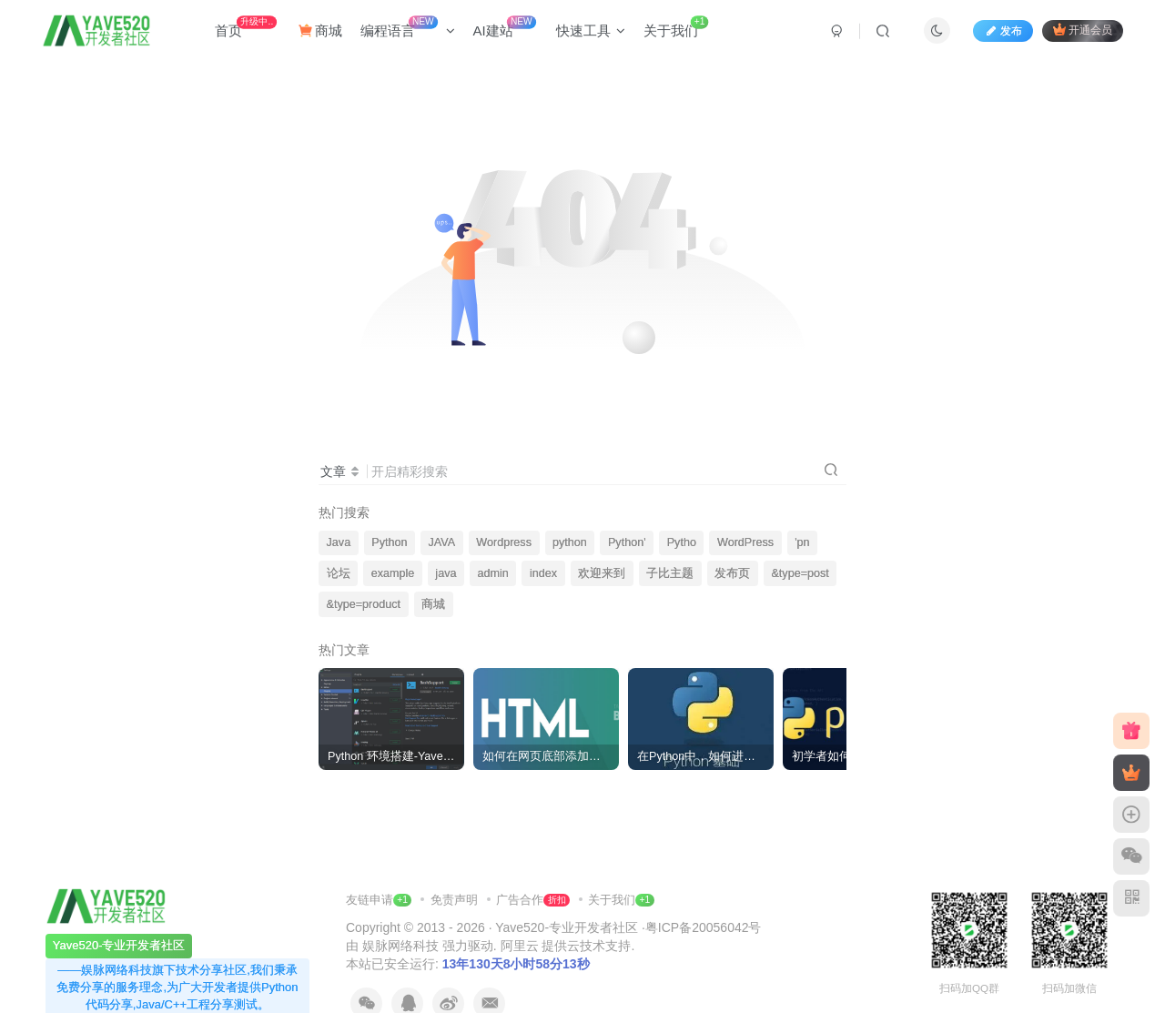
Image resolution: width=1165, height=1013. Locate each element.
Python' (627, 542)
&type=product (364, 604)
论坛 (338, 573)
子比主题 (670, 573)
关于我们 (676, 26)
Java (339, 542)
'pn (802, 542)
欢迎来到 (601, 573)
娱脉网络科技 (400, 945)
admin (493, 573)
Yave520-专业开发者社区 (566, 927)
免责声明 (456, 900)
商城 (320, 30)
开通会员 (1082, 29)
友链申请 (378, 900)
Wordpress (504, 542)
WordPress (745, 542)
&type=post (799, 573)
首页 (246, 26)
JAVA (442, 542)
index (543, 573)
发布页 (732, 573)
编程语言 (407, 26)
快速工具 (590, 30)
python (569, 542)
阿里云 (519, 945)
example (393, 573)
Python (389, 542)
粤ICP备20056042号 (703, 927)
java (445, 573)
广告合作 (532, 900)
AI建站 (504, 26)
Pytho (681, 542)
